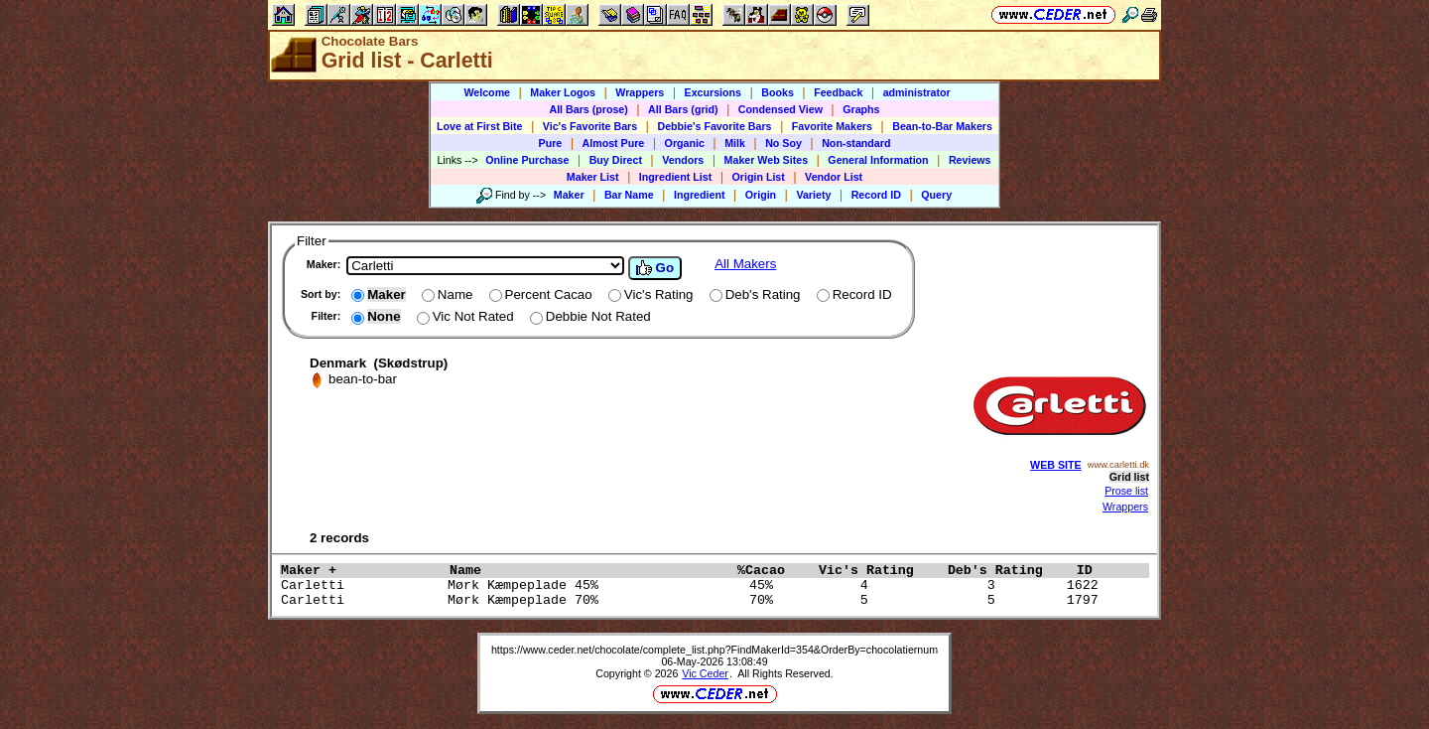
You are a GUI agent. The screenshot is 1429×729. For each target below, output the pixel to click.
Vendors (683, 160)
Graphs (861, 109)
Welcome (486, 92)
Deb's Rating (1007, 570)
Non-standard (856, 143)
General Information (878, 160)
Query (936, 195)
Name (588, 570)
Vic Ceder (705, 673)
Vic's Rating (878, 570)
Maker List (593, 177)
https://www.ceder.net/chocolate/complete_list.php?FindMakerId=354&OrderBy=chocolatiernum (714, 650)
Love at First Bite (479, 126)
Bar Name (629, 195)
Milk (734, 143)
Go (655, 268)
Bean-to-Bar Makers (942, 126)
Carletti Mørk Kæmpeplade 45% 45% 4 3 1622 (693, 585)
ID (1092, 570)
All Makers (745, 263)
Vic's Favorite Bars (590, 126)
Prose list (1126, 491)
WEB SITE (1056, 465)
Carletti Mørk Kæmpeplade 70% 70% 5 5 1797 (693, 600)
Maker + (360, 570)
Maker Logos (562, 92)
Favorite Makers (832, 126)
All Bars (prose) (588, 109)
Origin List (758, 177)
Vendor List (833, 177)
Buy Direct (615, 160)
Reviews (970, 160)
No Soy (783, 143)
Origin (760, 195)
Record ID (876, 195)
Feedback (838, 92)
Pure (551, 143)
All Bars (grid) (682, 109)
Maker (569, 195)
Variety (813, 195)
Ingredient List (675, 177)
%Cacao (773, 570)
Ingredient (699, 195)
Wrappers (639, 92)
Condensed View (780, 109)
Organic (685, 143)
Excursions (713, 92)
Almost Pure (614, 143)
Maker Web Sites (766, 160)
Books (777, 92)
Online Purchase (527, 160)
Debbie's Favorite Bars (714, 126)
